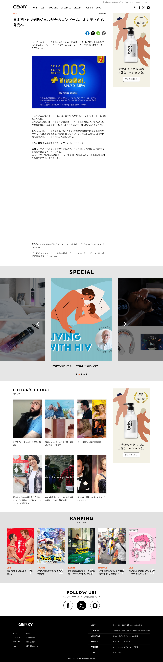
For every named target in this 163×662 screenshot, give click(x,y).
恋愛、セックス (107, 652)
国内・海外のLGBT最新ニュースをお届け (116, 625)
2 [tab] (79, 374)
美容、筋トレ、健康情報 (110, 641)
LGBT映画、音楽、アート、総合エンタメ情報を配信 (120, 630)
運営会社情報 (24, 642)
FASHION (89, 8)
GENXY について (25, 633)
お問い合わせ (24, 637)
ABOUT (137, 2)
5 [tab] (86, 374)
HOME (34, 8)
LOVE (98, 8)
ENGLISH (144, 2)
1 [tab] (76, 374)
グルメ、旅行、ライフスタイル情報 (114, 636)
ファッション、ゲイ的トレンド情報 (114, 647)
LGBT (43, 8)
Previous (38, 324)
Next (125, 324)
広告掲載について (25, 646)
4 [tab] (84, 374)
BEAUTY (78, 8)
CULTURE (53, 8)
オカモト (61, 42)
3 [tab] (81, 374)
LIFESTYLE (66, 8)
